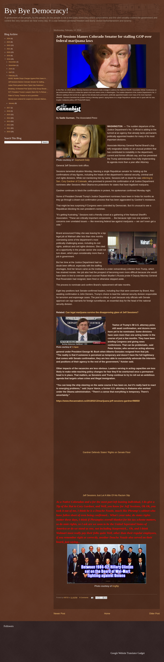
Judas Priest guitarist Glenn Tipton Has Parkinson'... (26, 85)
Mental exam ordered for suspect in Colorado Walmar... (27, 99)
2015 (9, 114)
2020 (9, 52)
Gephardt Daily (82, 160)
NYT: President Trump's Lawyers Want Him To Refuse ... (28, 92)
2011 (9, 128)
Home (107, 613)
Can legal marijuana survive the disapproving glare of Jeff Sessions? (102, 312)
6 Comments (83, 597)
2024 (9, 38)
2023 (9, 42)
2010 (9, 132)
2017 (9, 108)
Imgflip (115, 586)
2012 (9, 125)
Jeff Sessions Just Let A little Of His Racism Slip (106, 495)
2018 (9, 59)
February (12, 76)
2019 (9, 55)
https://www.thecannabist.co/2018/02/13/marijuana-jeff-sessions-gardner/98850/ (98, 401)
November (12, 65)
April (10, 72)
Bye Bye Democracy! (36, 11)
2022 (9, 45)
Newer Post (59, 613)
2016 (9, 111)
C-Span (75, 347)
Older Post (154, 613)
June (11, 69)
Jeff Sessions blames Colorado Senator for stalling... (26, 82)
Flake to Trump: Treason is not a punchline (23, 95)
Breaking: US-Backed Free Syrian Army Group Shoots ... (28, 89)
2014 (9, 118)
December (12, 62)
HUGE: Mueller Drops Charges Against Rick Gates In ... (27, 78)
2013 (9, 121)
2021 (9, 49)
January (12, 103)
